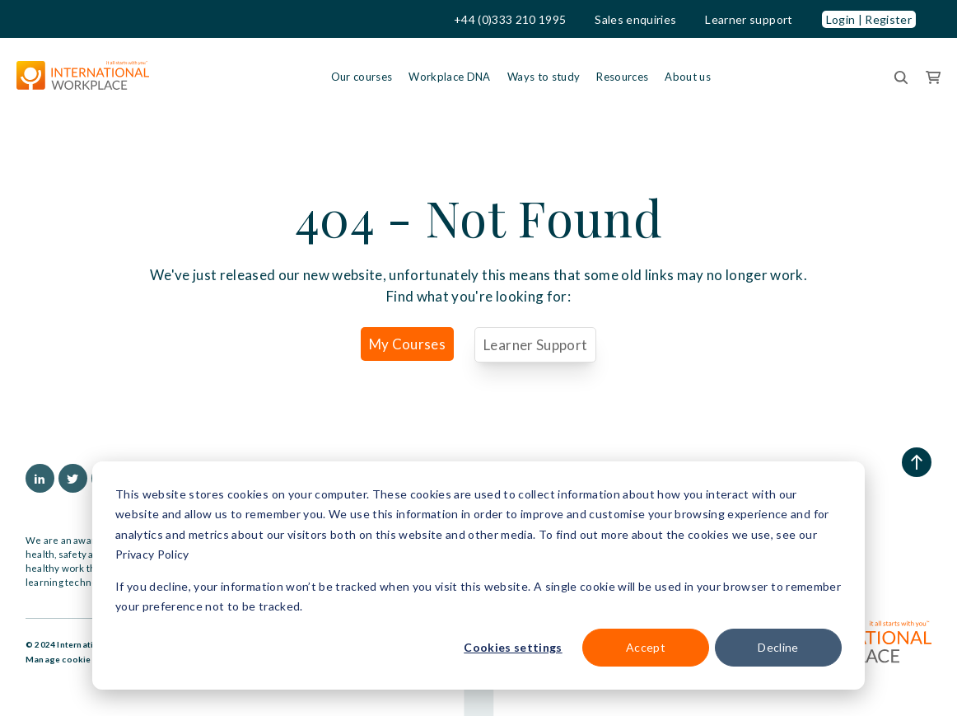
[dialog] (478, 575)
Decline (778, 647)
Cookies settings (513, 647)
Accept (645, 647)
